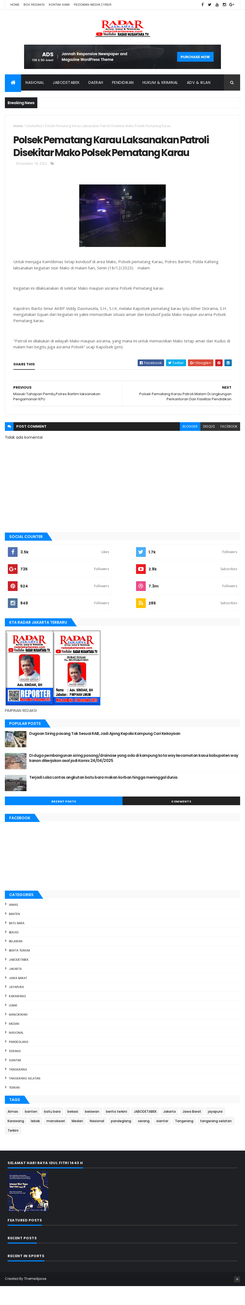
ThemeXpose (35, 1297)
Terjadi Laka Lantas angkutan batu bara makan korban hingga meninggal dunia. (103, 796)
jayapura (16, 1006)
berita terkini (19, 969)
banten (14, 933)
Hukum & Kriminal (160, 83)
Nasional (34, 83)
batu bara (16, 942)
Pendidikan (123, 83)
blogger (190, 445)
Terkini (14, 1107)
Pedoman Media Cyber (93, 4)
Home (14, 4)
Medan (14, 1042)
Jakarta (15, 988)
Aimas (13, 924)
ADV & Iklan (199, 83)
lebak (13, 1024)
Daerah (95, 83)
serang (15, 1070)
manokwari (18, 1033)
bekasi (14, 951)
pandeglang (18, 1061)
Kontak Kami (59, 4)
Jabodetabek (66, 83)
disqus (209, 445)
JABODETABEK (19, 978)
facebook (228, 445)
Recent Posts (63, 820)
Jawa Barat (18, 997)
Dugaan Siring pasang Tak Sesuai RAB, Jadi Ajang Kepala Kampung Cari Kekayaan (104, 752)
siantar (15, 1079)
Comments (181, 820)
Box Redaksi (34, 4)
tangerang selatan (24, 1097)
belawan (15, 960)
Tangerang (18, 1088)
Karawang (17, 1015)
